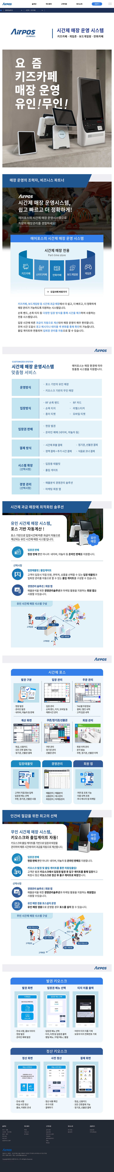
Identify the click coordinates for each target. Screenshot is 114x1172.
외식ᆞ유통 (5, 1129)
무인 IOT (4, 1137)
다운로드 (48, 1135)
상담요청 (92, 1129)
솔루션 (34, 4)
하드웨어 (49, 4)
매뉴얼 (47, 1142)
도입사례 (48, 1131)
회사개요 (70, 1129)
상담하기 (92, 1125)
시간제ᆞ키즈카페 (6, 1131)
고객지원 (64, 4)
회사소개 (79, 4)
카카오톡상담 (93, 1131)
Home (1, 10)
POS (25, 1129)
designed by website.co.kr (8, 1160)
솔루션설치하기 (50, 1137)
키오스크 (26, 1131)
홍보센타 (70, 1131)
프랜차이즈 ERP (6, 1139)
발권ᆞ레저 (5, 1133)
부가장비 (26, 1133)
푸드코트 (4, 1135)
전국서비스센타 (50, 1133)
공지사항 (48, 1129)
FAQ (47, 1139)
